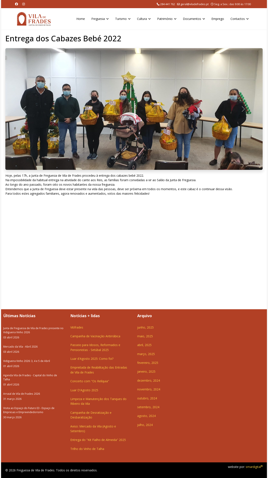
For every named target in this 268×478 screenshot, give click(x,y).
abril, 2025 (144, 345)
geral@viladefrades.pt (195, 4)
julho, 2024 (145, 425)
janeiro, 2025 (146, 371)
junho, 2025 (145, 327)
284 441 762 (167, 4)
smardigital (254, 467)
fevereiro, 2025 (147, 363)
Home (80, 19)
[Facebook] (16, 4)
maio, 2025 (145, 336)
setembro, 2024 (148, 407)
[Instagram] (23, 4)
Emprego (217, 19)
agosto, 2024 (146, 416)
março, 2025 (146, 354)
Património (165, 19)
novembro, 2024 (148, 389)
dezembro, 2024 (148, 380)
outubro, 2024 (147, 398)
